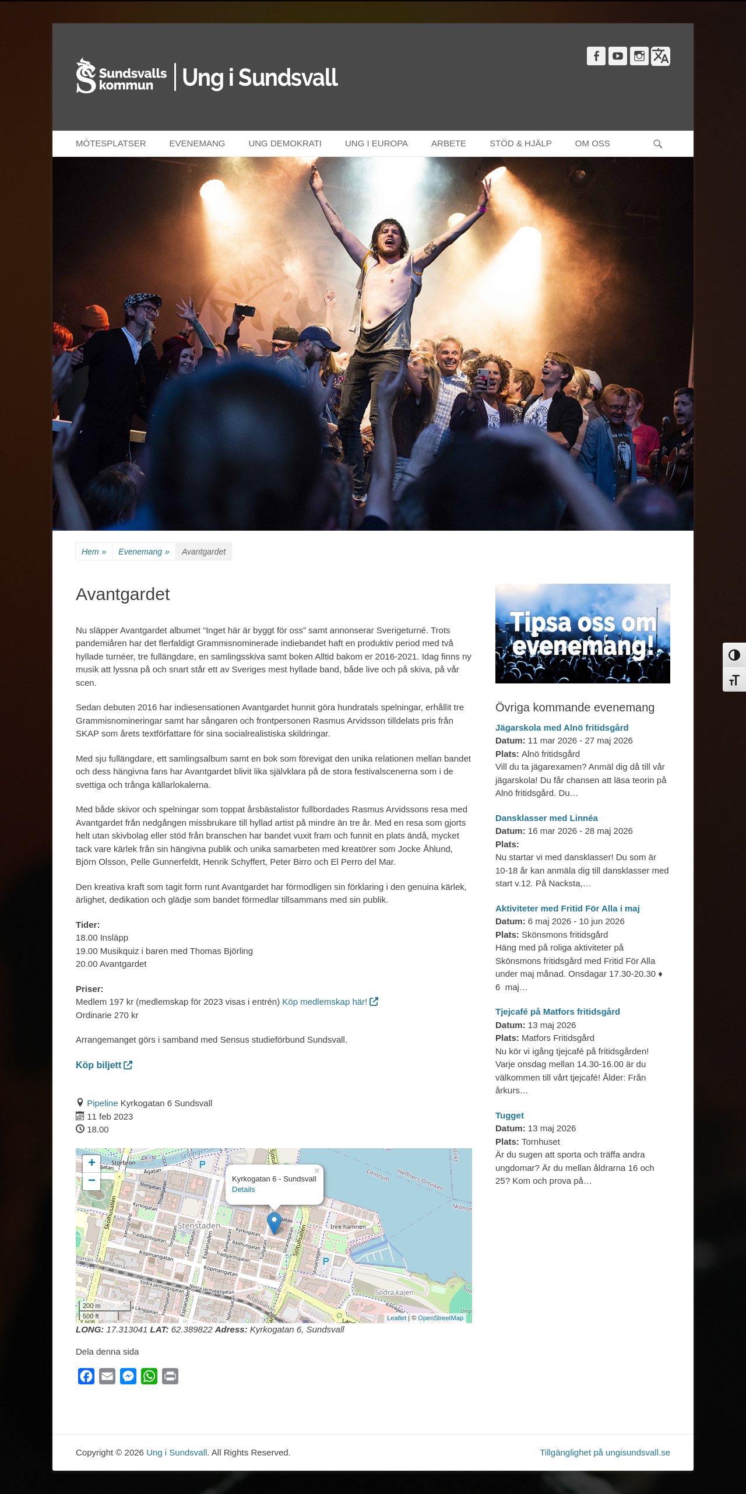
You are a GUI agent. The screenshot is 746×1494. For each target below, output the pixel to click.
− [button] (92, 1181)
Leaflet (396, 1317)
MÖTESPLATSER (111, 143)
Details (243, 1189)
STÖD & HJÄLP (521, 143)
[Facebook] (86, 1379)
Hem (94, 552)
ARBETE (448, 143)
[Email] (107, 1379)
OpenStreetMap (440, 1317)
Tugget (509, 1115)
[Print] (170, 1379)
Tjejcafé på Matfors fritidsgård (557, 1011)
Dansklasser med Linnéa (546, 818)
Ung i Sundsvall (176, 1452)
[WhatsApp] (149, 1379)
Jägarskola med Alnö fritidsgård (562, 727)
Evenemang (144, 552)
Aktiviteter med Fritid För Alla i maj (567, 908)
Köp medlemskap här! (330, 1001)
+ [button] (92, 1164)
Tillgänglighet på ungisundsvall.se (605, 1452)
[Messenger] (128, 1379)
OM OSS (592, 143)
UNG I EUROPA (376, 143)
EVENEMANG (198, 143)
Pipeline (102, 1103)
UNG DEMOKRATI (285, 143)
